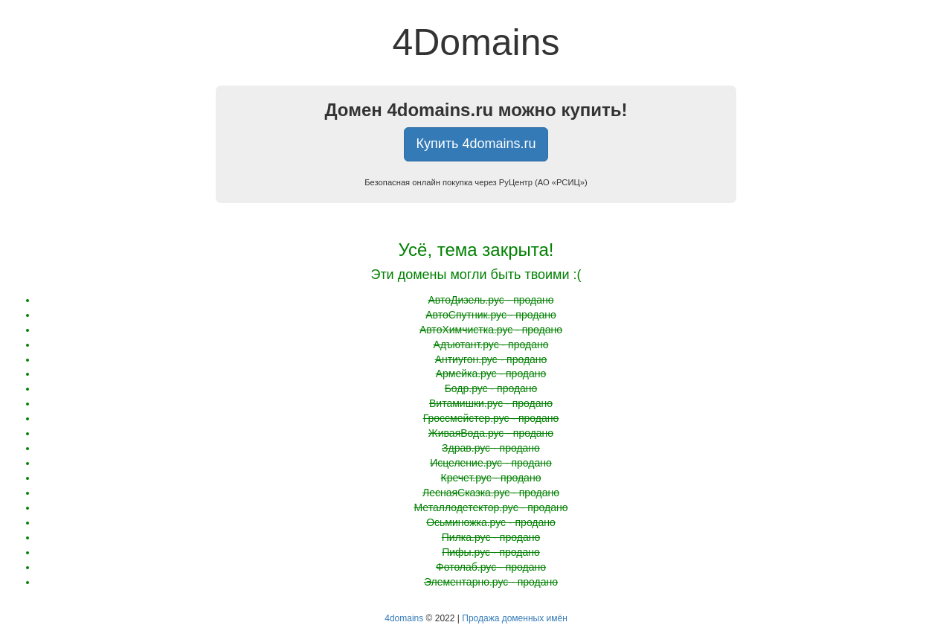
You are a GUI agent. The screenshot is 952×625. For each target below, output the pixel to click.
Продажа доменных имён (514, 618)
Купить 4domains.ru (476, 143)
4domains (404, 618)
